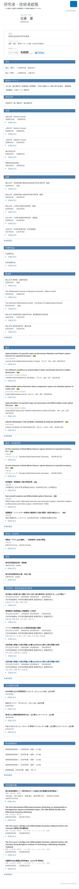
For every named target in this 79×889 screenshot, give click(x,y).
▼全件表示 (8, 241)
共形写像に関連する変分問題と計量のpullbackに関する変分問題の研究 (32, 662)
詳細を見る (11, 122)
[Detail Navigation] (73, 4)
